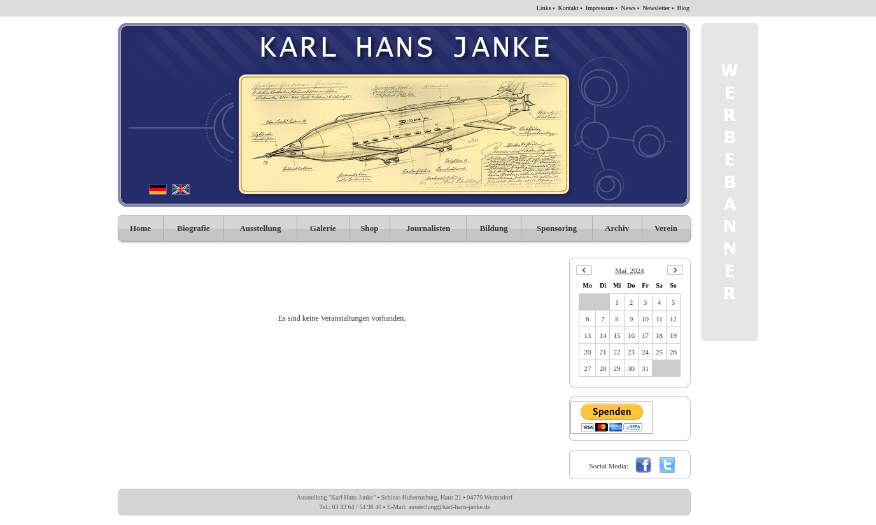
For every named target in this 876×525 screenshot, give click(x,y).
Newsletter (656, 7)
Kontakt (568, 7)
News (628, 7)
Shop (369, 228)
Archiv (617, 228)
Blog (683, 7)
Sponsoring (557, 228)
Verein (665, 228)
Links (544, 7)
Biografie (193, 228)
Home (140, 228)
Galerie (323, 228)
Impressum (600, 7)
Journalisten (428, 228)
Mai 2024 (629, 270)
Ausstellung (260, 228)
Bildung (494, 228)
